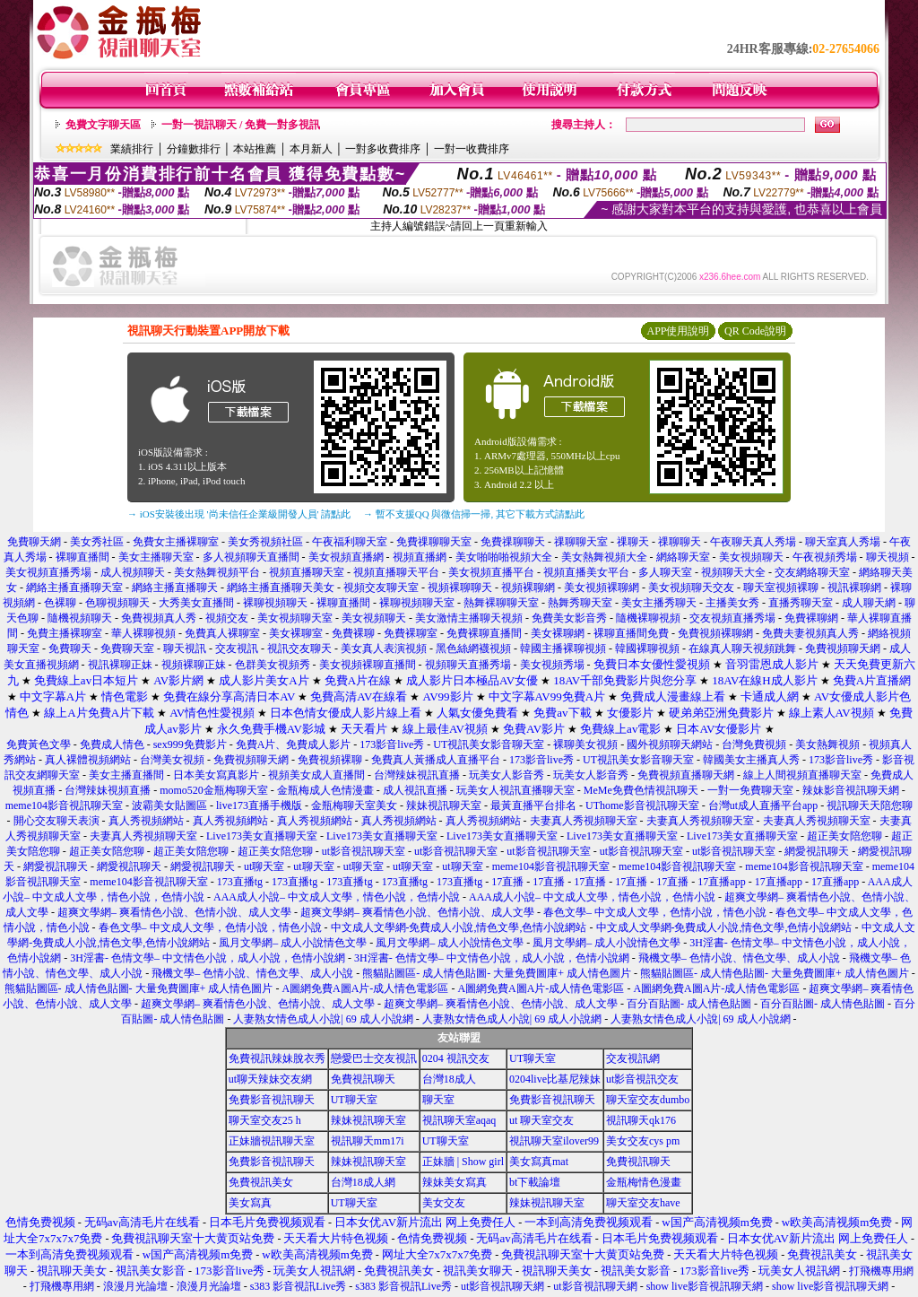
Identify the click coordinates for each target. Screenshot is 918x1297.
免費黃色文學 (38, 744)
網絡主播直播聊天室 (74, 587)
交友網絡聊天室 (812, 572)
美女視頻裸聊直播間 (367, 664)
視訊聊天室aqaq (459, 1120)
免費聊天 (69, 648)
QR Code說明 (755, 331)
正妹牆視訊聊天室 (272, 1141)
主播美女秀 (732, 602)
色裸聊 (60, 602)
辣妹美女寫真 (454, 1182)
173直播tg (240, 881)
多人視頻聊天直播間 (251, 557)
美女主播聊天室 (156, 557)
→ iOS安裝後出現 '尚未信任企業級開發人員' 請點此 (239, 514)
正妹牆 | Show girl (463, 1161)
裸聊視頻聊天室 (417, 602)
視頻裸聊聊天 (460, 587)
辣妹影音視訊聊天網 (850, 790)
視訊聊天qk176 (641, 1120)
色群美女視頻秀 (272, 664)
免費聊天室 (127, 648)
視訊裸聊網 (854, 587)
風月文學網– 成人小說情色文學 (293, 942)
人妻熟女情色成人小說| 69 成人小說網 (322, 1019)
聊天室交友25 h (265, 1120)
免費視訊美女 (261, 1182)
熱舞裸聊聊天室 (501, 602)
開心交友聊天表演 (56, 820)
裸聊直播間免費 (631, 633)
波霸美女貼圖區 (169, 805)
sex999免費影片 (190, 744)
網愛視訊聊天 (816, 851)
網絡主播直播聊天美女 (280, 587)
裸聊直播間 (82, 557)
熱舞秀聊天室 (580, 602)
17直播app (721, 881)
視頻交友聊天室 (381, 587)
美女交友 (443, 1203)
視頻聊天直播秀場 (468, 664)
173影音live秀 (391, 744)
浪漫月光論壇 (135, 1286)
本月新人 (311, 149)
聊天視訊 (184, 648)
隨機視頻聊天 (80, 618)
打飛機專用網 (881, 1271)
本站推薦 (254, 149)
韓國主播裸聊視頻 (563, 648)
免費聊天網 (34, 541)
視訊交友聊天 (299, 648)
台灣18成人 (449, 1079)
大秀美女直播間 (196, 602)
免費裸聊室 (410, 633)
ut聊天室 (264, 866)
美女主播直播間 (126, 775)
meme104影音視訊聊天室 (64, 805)
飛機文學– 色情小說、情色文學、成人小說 (739, 958)
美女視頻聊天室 (295, 618)
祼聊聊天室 (581, 541)
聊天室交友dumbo (647, 1099)
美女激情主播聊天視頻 (469, 618)
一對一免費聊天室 (750, 790)
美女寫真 (250, 1203)
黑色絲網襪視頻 (473, 648)
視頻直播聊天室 (306, 572)
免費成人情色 (112, 744)
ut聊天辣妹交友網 (270, 1079)
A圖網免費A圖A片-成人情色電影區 (364, 988)
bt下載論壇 (534, 1182)
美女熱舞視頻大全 (604, 557)
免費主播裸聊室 (64, 633)
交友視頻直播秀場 (732, 618)
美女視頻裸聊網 (601, 587)
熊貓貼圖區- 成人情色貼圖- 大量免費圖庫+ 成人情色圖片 (496, 973)
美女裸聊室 (296, 633)
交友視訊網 (633, 1058)
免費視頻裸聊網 (715, 633)
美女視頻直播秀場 (48, 572)
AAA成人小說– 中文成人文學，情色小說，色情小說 (336, 897)
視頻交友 (226, 618)
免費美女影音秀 (569, 618)
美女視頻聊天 (751, 557)
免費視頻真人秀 (158, 618)
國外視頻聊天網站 (670, 744)
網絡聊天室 (683, 557)
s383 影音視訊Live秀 (298, 1286)
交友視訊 (236, 648)
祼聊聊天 (679, 541)
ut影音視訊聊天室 (363, 851)
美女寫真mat (538, 1161)
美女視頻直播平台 (491, 572)
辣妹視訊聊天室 (443, 805)
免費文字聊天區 (103, 124)
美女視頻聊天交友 (691, 587)
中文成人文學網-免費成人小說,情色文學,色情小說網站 (459, 927)
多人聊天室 (665, 572)
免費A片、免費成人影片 (293, 744)
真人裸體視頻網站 (88, 759)
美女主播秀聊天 (659, 602)
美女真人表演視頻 (384, 648)
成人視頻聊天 (132, 572)
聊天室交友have (643, 1203)
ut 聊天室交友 (541, 1120)
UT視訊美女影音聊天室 (488, 744)
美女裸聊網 (558, 633)
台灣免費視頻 (754, 744)
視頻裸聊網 (528, 587)
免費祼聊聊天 (513, 541)
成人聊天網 (869, 602)
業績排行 (131, 149)
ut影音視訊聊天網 (502, 1286)
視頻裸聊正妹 (193, 664)
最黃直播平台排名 (533, 805)
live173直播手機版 (259, 805)
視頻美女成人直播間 (316, 775)
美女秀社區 (97, 541)
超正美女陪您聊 (844, 836)
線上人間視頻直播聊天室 (802, 775)
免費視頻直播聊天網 (685, 775)
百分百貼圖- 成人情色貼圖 (689, 1003)
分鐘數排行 (194, 149)
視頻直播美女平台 (586, 572)
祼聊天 (633, 541)
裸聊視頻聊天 (275, 602)
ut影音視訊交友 (642, 1079)
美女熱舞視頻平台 (217, 572)
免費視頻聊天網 (842, 648)
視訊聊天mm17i (367, 1141)
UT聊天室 (532, 1058)
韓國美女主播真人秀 (751, 759)
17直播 (507, 881)
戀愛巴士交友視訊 (374, 1058)
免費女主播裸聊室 (176, 541)
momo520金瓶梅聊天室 (214, 790)
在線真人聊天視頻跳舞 (742, 648)
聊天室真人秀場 (842, 541)
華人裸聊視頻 (143, 633)
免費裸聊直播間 (484, 633)
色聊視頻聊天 (117, 602)
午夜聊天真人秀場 (753, 541)
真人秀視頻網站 (146, 820)
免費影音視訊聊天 (272, 1099)
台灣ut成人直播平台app (763, 805)
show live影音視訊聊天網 (704, 1286)
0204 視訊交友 (455, 1058)
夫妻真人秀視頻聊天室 (583, 820)
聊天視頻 (887, 557)
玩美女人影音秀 (506, 775)
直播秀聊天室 (800, 602)
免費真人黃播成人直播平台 (435, 759)
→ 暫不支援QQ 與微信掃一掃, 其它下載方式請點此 (474, 514)
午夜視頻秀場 (826, 557)
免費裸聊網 (811, 618)
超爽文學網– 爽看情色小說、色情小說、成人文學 (174, 912)
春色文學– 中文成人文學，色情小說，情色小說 (654, 912)
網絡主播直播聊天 (175, 587)
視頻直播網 (419, 557)
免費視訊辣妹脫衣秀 (277, 1058)
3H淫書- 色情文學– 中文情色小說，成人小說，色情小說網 (207, 958)
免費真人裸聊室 (222, 633)
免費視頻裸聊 (330, 759)
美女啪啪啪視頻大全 (503, 557)
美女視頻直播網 (346, 557)
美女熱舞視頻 (827, 744)
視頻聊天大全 (733, 572)
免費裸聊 (353, 633)
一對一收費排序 (471, 149)
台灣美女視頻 (172, 759)
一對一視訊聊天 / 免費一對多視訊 (240, 124)
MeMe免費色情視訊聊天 (641, 790)
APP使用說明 (677, 331)
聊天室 (438, 1099)
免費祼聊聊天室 (434, 541)
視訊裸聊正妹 (120, 664)
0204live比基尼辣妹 (555, 1079)
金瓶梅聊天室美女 (354, 805)
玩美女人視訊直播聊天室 (515, 790)
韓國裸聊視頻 (647, 648)
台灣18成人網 (363, 1182)
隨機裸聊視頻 (648, 618)
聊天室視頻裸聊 (780, 587)
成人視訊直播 (415, 790)
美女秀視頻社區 (265, 541)
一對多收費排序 (382, 149)
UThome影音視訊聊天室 (642, 805)
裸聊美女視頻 (585, 744)
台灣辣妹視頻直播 (108, 790)
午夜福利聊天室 (349, 541)
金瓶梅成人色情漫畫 (325, 790)
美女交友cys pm (643, 1141)
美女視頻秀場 (552, 664)
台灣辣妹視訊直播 (417, 775)
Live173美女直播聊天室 (261, 836)
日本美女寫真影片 (216, 775)
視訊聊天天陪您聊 (870, 805)
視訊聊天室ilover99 (554, 1141)
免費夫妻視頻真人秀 (810, 633)
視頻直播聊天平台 (396, 572)
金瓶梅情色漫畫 (643, 1182)
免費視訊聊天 (363, 1079)
